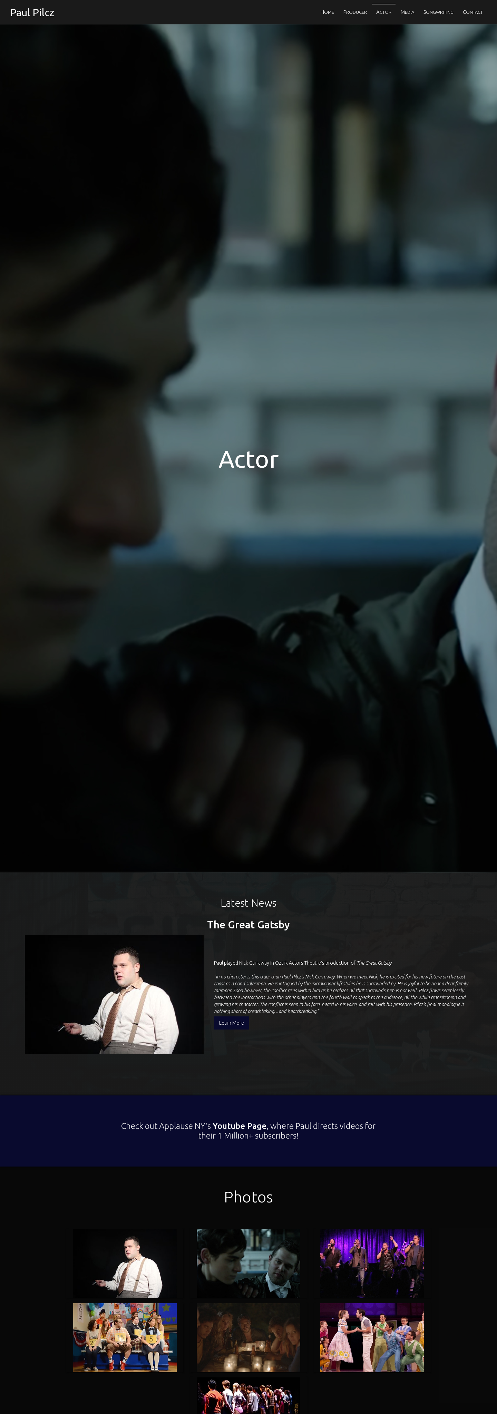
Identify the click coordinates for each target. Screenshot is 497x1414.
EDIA (407, 12)
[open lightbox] (124, 1214)
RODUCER (355, 12)
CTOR (383, 12)
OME (327, 12)
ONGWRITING (438, 12)
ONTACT (473, 12)
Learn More (231, 998)
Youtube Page (237, 1077)
